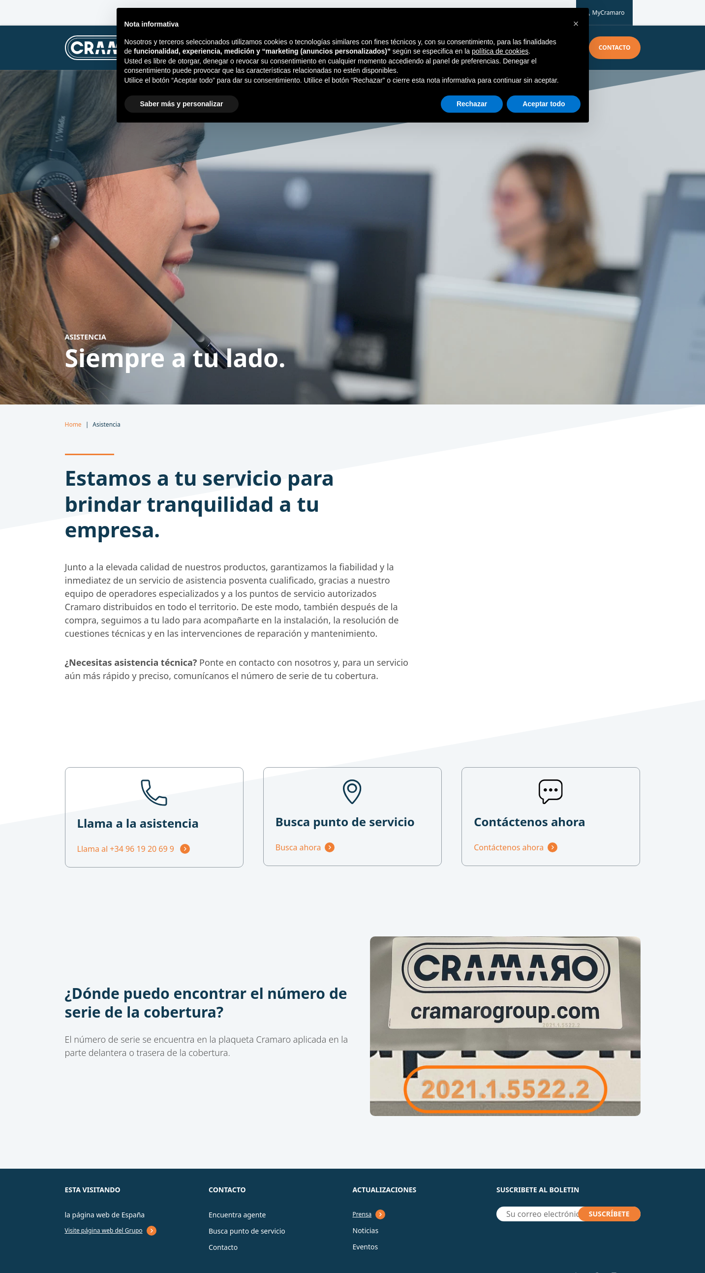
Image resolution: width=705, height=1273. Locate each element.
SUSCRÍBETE (609, 1213)
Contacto (615, 47)
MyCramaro (604, 13)
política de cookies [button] (500, 51)
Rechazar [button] (472, 104)
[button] (576, 23)
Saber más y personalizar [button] (181, 104)
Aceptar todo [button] (543, 104)
